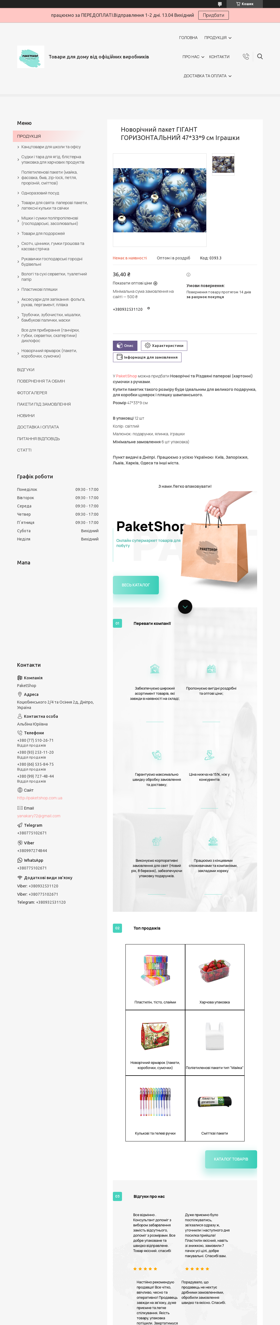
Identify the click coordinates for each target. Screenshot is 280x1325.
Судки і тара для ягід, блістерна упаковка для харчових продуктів (52, 159)
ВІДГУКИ (25, 370)
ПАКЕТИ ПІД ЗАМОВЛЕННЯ (44, 404)
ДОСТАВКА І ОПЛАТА (38, 427)
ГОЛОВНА (188, 37)
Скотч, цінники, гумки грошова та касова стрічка (52, 246)
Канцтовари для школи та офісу (51, 146)
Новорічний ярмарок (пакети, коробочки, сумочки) (49, 353)
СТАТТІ (24, 450)
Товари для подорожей (43, 233)
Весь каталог (134, 584)
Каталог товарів (233, 976)
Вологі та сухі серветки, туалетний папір (54, 276)
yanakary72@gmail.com (38, 815)
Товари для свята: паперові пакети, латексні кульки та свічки (54, 205)
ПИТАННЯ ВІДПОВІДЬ (38, 439)
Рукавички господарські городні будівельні (52, 261)
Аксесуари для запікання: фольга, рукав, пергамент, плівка (53, 301)
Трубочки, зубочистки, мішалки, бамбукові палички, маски (51, 317)
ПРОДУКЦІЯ (216, 37)
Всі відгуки (214, 1185)
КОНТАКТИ (219, 56)
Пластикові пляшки (39, 289)
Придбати (213, 15)
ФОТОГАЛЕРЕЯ (32, 393)
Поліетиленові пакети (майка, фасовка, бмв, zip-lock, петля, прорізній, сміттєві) (49, 177)
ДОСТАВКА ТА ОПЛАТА (205, 75)
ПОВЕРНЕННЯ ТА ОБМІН (41, 381)
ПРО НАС (191, 56)
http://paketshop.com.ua (39, 797)
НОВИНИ (26, 415)
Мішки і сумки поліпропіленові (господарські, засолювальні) (49, 220)
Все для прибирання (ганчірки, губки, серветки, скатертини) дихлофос (50, 335)
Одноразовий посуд (40, 193)
